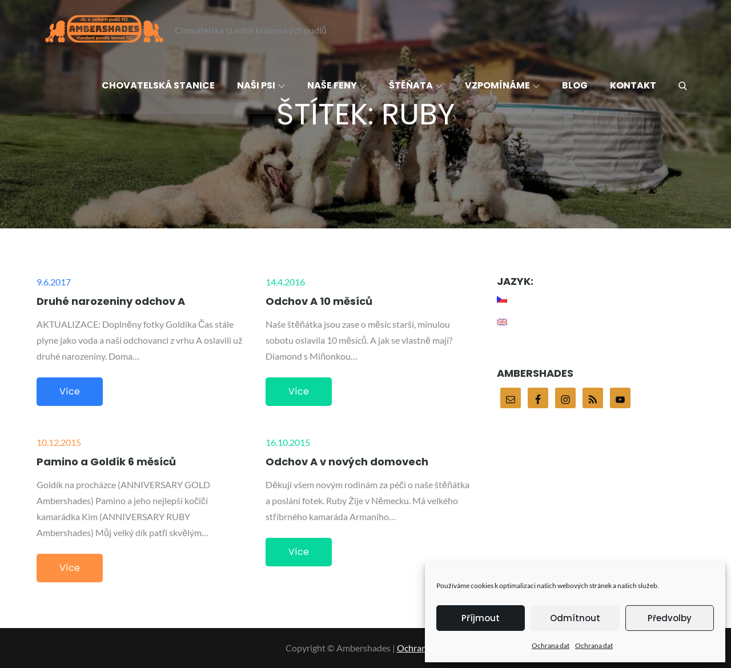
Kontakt (633, 85)
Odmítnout (575, 618)
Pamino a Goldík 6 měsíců (106, 461)
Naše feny (337, 85)
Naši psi (261, 85)
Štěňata (416, 85)
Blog (575, 85)
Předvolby (670, 618)
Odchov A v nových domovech (347, 461)
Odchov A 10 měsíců (319, 301)
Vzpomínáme (502, 85)
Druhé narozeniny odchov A (111, 301)
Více (69, 391)
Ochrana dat (550, 645)
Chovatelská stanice (158, 85)
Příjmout (480, 618)
